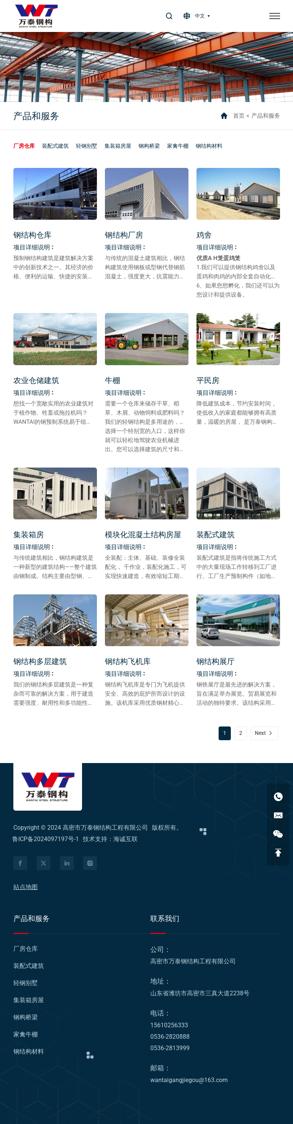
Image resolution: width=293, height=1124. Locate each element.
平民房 (207, 380)
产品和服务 (265, 115)
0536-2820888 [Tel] (170, 1036)
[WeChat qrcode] (278, 833)
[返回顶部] (278, 852)
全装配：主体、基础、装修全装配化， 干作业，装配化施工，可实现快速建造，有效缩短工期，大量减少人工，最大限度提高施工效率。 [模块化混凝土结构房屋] (146, 576)
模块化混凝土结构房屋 (143, 534)
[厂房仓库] (24, 146)
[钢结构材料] (209, 146)
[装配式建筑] (55, 146)
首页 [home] (239, 115)
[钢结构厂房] (146, 194)
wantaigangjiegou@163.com (189, 1080)
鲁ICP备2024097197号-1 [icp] (46, 839)
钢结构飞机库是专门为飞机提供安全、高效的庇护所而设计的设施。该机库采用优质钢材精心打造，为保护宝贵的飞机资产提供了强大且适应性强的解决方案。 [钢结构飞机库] (145, 703)
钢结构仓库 (32, 235)
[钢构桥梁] (149, 146)
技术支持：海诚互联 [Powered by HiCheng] (110, 839)
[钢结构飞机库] (146, 620)
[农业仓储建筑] (55, 339)
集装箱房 (28, 534)
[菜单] (274, 16)
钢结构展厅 (215, 661)
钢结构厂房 (124, 235)
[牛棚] (146, 339)
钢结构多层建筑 (40, 661)
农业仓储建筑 (36, 380)
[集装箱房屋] (118, 146)
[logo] (36, 16)
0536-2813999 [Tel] (170, 1048)
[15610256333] (278, 796)
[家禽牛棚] (177, 146)
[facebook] (20, 863)
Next (260, 733)
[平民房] (238, 339)
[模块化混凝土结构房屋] (146, 493)
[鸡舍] (238, 194)
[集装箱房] (55, 493)
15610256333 (169, 1025)
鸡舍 (204, 235)
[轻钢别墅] (86, 146)
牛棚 (112, 380)
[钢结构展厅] (238, 620)
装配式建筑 (215, 534)
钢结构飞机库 (128, 661)
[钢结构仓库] (55, 194)
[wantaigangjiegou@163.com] (278, 815)
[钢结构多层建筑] (55, 620)
